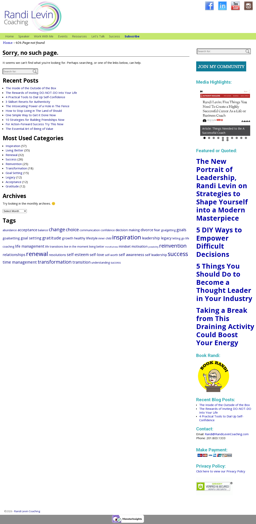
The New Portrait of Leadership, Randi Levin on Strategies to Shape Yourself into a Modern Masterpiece (222, 190)
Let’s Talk (98, 36)
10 (246, 138)
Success (114, 36)
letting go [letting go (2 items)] (178, 238)
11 (223, 140)
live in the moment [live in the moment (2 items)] (76, 246)
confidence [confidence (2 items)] (108, 230)
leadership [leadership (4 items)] (151, 238)
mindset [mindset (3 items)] (125, 246)
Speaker (25, 36)
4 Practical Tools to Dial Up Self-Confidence (35, 97)
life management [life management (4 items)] (29, 246)
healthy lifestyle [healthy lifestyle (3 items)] (86, 238)
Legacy (10, 177)
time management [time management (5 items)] (20, 262)
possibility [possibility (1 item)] (153, 246)
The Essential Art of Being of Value (29, 129)
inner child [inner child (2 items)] (104, 238)
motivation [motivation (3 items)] (139, 246)
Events (63, 36)
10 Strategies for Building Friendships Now (35, 120)
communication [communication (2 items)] (90, 230)
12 (227, 140)
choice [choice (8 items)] (72, 229)
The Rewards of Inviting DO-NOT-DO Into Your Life (41, 93)
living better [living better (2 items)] (96, 246)
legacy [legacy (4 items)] (166, 238)
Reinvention (14, 164)
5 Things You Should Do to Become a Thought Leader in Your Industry (224, 282)
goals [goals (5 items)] (181, 229)
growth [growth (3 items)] (67, 238)
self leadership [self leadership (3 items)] (156, 255)
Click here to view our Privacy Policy (220, 471)
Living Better (14, 150)
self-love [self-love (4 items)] (97, 254)
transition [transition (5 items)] (81, 262)
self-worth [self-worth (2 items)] (111, 255)
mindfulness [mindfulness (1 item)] (111, 246)
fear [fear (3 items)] (157, 230)
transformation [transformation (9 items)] (55, 262)
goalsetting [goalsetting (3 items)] (11, 238)
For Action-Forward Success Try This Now (34, 124)
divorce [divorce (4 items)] (147, 229)
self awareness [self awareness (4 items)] (131, 254)
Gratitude (12, 186)
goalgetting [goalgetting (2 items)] (168, 230)
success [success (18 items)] (178, 254)
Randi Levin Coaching (27, 511)
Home (9, 36)
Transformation (16, 168)
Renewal (11, 155)
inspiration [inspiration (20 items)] (126, 237)
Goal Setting (14, 173)
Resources (80, 36)
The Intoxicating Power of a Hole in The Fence (37, 106)
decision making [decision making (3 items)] (128, 230)
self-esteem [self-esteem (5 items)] (78, 254)
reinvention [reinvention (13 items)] (173, 245)
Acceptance (13, 182)
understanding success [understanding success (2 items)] (106, 262)
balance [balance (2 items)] (43, 230)
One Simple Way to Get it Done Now (31, 115)
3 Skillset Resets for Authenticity (28, 102)
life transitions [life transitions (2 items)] (54, 246)
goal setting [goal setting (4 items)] (31, 238)
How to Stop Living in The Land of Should (34, 111)
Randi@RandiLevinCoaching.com (227, 434)
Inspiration (13, 146)
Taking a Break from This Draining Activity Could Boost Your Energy (225, 326)
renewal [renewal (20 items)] (37, 254)
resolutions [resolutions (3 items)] (57, 255)
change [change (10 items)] (57, 229)
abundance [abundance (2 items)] (10, 230)
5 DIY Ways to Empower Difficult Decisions (219, 242)
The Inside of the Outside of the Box (31, 88)
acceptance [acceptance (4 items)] (27, 229)
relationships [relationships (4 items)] (14, 254)
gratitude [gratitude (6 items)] (51, 238)
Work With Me (45, 36)
